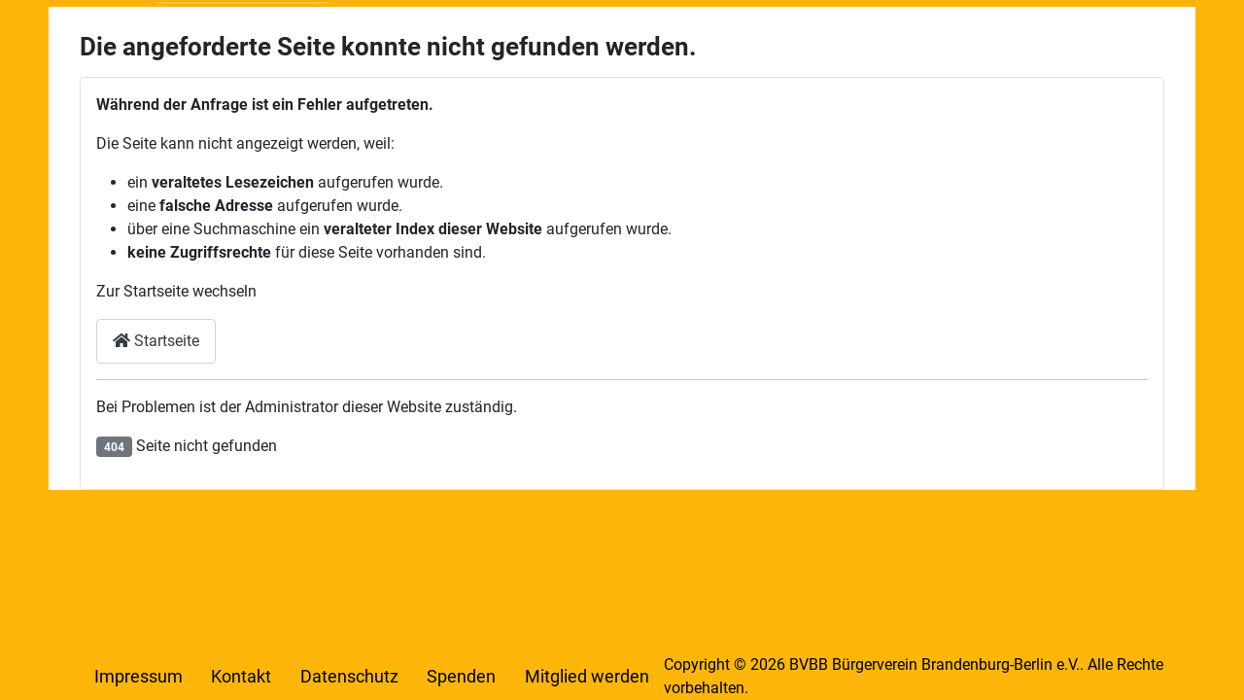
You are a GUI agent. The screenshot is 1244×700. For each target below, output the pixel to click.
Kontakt (241, 676)
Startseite (156, 341)
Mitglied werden (587, 676)
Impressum (138, 676)
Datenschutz (349, 676)
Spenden (461, 676)
